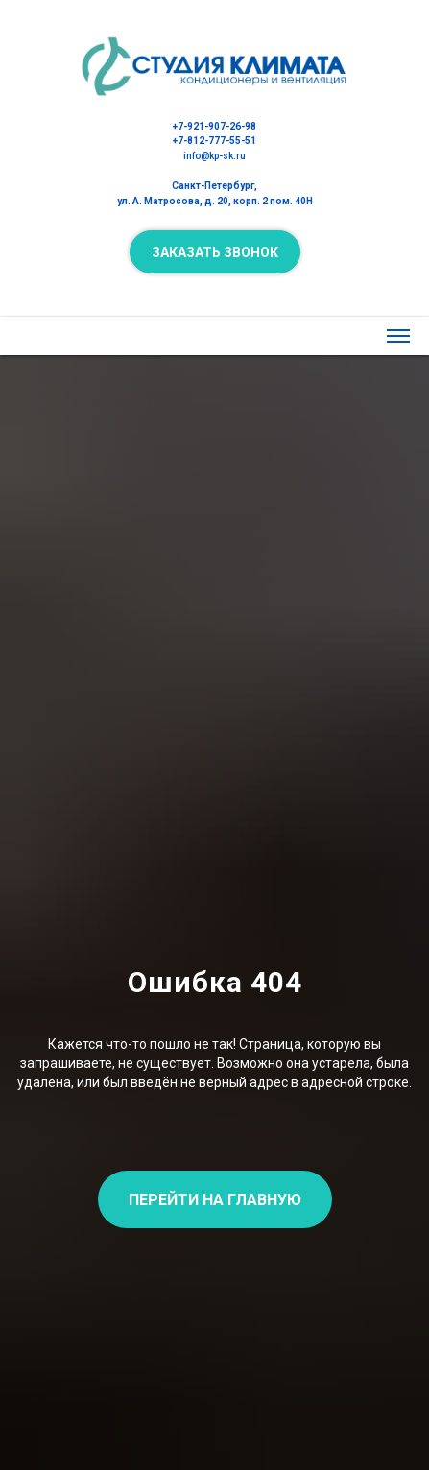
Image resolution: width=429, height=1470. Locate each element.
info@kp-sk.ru (214, 156)
